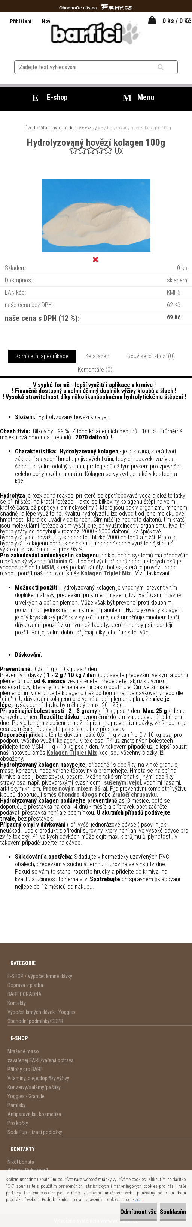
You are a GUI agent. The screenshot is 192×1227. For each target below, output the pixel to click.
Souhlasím (173, 1211)
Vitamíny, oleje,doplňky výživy (68, 127)
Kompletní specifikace (42, 356)
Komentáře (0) (95, 369)
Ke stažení (97, 356)
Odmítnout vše (138, 1211)
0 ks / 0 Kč (176, 21)
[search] (169, 67)
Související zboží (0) (151, 356)
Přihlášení (21, 21)
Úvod (30, 127)
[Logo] (96, 32)
